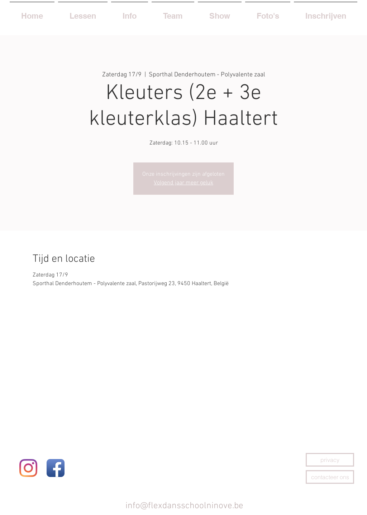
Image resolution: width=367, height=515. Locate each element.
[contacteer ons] (330, 477)
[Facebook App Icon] (56, 468)
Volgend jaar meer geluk (183, 182)
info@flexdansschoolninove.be (184, 506)
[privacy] (330, 460)
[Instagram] (28, 468)
